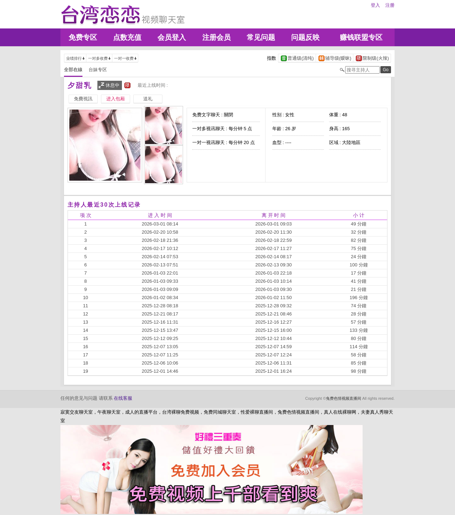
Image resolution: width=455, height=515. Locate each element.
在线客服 (123, 398)
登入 (375, 5)
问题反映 (305, 37)
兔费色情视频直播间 (343, 398)
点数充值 (127, 37)
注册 (390, 5)
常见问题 (261, 37)
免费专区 (83, 37)
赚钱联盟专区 (361, 37)
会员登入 (171, 37)
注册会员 (216, 37)
